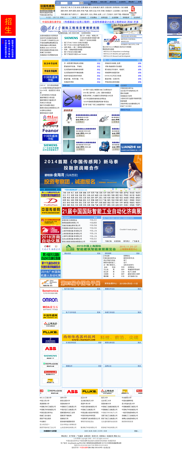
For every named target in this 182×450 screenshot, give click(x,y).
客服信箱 (125, 14)
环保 (82, 11)
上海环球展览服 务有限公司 (72, 231)
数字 (113, 193)
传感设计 (109, 11)
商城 (95, 14)
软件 (86, 14)
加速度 (126, 198)
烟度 (96, 200)
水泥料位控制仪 (45, 110)
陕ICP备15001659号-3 (96, 448)
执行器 (132, 195)
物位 (68, 200)
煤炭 (86, 7)
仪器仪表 (108, 7)
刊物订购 (108, 241)
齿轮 (76, 198)
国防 (62, 11)
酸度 (105, 203)
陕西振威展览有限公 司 (70, 223)
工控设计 (110, 14)
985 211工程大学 (45, 398)
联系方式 (95, 436)
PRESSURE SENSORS (128, 36)
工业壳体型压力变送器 (48, 95)
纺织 (74, 14)
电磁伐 (132, 203)
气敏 (96, 193)
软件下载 (117, 14)
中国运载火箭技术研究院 (90, 413)
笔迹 (113, 200)
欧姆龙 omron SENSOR (48, 48)
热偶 (72, 198)
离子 (105, 205)
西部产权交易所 (45, 419)
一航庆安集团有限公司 (130, 413)
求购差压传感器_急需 (112, 63)
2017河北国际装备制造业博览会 (94, 99)
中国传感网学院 (127, 401)
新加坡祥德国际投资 (67, 421)
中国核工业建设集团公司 (110, 407)
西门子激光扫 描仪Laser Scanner (75, 54)
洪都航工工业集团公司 (130, 416)
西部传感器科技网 (46, 13)
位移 (68, 193)
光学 (88, 193)
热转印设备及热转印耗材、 (73, 76)
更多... (136, 431)
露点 (100, 198)
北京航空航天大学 (87, 401)
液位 (80, 203)
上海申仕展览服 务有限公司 (72, 236)
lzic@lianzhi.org (73, 443)
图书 (70, 11)
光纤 (88, 203)
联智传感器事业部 (114, 443)
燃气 (96, 198)
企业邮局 (122, 2)
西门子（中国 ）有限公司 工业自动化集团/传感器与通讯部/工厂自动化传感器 (90, 38)
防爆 (117, 200)
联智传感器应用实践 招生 (49, 50)
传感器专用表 (69, 82)
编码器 (126, 203)
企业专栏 (137, 17)
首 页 (74, 17)
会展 (99, 14)
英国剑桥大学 (106, 404)
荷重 (64, 198)
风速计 (126, 200)
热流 (72, 205)
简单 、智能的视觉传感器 (73, 50)
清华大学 (63, 398)
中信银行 (43, 421)
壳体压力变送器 (45, 103)
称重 (64, 200)
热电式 (138, 200)
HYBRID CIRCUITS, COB (130, 44)
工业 (74, 7)
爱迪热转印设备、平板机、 (73, 66)
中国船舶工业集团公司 (109, 410)
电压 (121, 195)
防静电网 (123, 103)
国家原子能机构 (66, 416)
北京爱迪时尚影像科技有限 (73, 69)
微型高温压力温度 (46, 113)
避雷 (117, 195)
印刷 (103, 11)
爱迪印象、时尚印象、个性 (73, 79)
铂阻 (72, 200)
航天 (98, 7)
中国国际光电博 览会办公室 (72, 228)
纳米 (117, 203)
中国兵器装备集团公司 (89, 407)
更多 (117, 85)
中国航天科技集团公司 (48, 410)
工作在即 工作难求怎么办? (49, 40)
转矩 (76, 203)
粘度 (109, 198)
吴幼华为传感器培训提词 (49, 38)
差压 (64, 203)
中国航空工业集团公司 (68, 407)
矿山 (90, 7)
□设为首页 (124, 11)
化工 (66, 7)
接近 (84, 200)
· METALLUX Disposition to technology (116, 51)
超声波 (126, 193)
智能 (113, 195)
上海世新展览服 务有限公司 (72, 234)
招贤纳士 (102, 436)
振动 (68, 203)
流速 (80, 195)
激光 (88, 198)
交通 (82, 7)
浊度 (105, 198)
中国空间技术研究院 (88, 416)
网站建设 (94, 2)
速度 (76, 193)
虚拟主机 (113, 2)
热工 (72, 193)
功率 (121, 203)
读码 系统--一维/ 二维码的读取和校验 (77, 47)
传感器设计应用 (126, 97)
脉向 (92, 198)
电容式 (138, 193)
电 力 (70, 7)
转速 (76, 195)
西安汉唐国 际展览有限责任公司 (73, 242)
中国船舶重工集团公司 (130, 407)
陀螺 (76, 200)
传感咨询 (110, 436)
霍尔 (84, 195)
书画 (62, 14)
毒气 (96, 203)
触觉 (96, 195)
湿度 (100, 193)
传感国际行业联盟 (50, 431)
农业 (78, 7)
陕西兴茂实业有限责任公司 (49, 108)
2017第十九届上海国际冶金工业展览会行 (97, 90)
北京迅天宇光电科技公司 (129, 92)
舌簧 (84, 203)
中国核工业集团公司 (88, 410)
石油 (62, 7)
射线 (109, 193)
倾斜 (68, 205)
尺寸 (68, 195)
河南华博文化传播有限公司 (130, 105)
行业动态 (82, 17)
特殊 (117, 193)
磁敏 (84, 193)
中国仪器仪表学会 (46, 15)
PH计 (101, 200)
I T (77, 14)
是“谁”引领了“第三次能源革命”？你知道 (97, 105)
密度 (100, 203)
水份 (100, 195)
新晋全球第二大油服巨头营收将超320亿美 (98, 96)
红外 (88, 200)
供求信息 (104, 17)
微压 (64, 205)
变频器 (132, 200)
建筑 (66, 14)
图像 (92, 200)
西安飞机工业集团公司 (109, 419)
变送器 (132, 193)
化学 (105, 193)
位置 (84, 198)
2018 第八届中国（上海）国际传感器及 (97, 93)
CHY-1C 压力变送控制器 (49, 85)
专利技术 (126, 17)
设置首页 (87, 436)
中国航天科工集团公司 (48, 407)
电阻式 (138, 203)
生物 (94, 7)
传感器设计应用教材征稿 (49, 55)
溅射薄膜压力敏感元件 (48, 100)
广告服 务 (135, 241)
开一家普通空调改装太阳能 (73, 63)
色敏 (92, 205)
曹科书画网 (124, 95)
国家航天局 (64, 419)
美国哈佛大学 (65, 404)
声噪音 (126, 195)
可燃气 (138, 205)
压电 (84, 205)
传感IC (126, 205)
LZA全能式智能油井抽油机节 (50, 88)
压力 (64, 195)
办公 (119, 436)
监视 (117, 205)
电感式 (138, 195)
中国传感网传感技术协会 (129, 87)
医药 (91, 11)
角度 (68, 198)
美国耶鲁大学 (44, 404)
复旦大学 (104, 398)
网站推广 (132, 2)
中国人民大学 (44, 401)
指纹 (113, 198)
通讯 (74, 11)
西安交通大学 (65, 401)
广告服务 (80, 436)
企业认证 (107, 448)
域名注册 (103, 2)
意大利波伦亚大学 (128, 404)
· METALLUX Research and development (116, 56)
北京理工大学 (106, 401)
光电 (88, 195)
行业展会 (93, 17)
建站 (82, 14)
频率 (121, 200)
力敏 (64, 193)
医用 (92, 193)
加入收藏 (124, 7)
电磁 (80, 200)
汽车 (98, 11)
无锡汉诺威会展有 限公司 (71, 225)
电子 (70, 14)
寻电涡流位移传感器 (112, 82)
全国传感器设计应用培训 (49, 36)
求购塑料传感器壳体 (112, 73)
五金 (95, 11)
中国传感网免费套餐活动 (49, 43)
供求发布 (116, 7)
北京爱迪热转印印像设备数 (73, 73)
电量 (121, 193)
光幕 (88, 205)
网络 (115, 436)
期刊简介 (126, 241)
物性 (109, 200)
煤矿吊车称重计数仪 (47, 105)
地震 (117, 198)
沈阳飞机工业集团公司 (109, 416)
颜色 (109, 205)
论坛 (90, 14)
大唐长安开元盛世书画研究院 (130, 100)
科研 (66, 11)
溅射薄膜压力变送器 (47, 98)
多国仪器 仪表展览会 (69, 220)
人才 (104, 14)
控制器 (132, 198)
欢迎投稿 (117, 241)
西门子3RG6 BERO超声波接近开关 (76, 45)
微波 (109, 203)
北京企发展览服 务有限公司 (72, 239)
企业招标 (116, 11)
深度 (80, 205)
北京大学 (84, 398)
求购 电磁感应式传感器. (113, 66)
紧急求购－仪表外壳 (112, 79)
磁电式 (138, 198)
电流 (121, 198)
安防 (79, 11)
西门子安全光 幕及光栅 (72, 52)
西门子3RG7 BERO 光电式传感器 (76, 43)
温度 (72, 195)
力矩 (76, 205)
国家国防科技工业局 (67, 413)
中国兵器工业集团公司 (68, 410)
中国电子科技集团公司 (130, 410)
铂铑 (72, 203)
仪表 (113, 205)
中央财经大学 (127, 398)
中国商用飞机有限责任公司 (90, 419)
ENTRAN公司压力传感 (113, 76)
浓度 (100, 205)
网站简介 (64, 436)
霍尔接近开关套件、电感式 (114, 69)
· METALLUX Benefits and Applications (116, 54)
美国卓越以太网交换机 (48, 45)
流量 (80, 193)
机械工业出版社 (45, 52)
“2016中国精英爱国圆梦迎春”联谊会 (96, 102)
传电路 (132, 205)
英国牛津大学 (85, 404)
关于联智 (72, 436)
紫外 (109, 195)
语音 (113, 203)
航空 (102, 7)
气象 (86, 11)
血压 (92, 195)
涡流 (80, 198)
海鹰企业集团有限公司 (130, 419)
